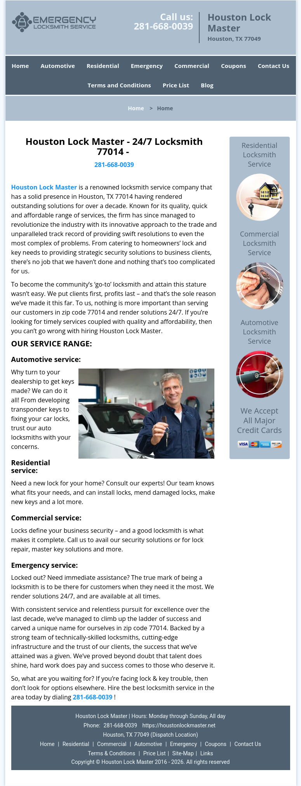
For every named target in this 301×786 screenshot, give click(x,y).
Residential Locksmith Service (259, 155)
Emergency (147, 66)
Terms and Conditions (119, 85)
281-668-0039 (163, 25)
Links (206, 753)
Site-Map (183, 753)
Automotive (57, 66)
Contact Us (273, 66)
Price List (176, 85)
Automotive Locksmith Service (259, 332)
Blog (207, 85)
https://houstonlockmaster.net (179, 725)
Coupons (233, 66)
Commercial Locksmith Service (259, 243)
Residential (103, 66)
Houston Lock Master (44, 187)
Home (20, 66)
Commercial (191, 66)
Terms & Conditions (111, 753)
